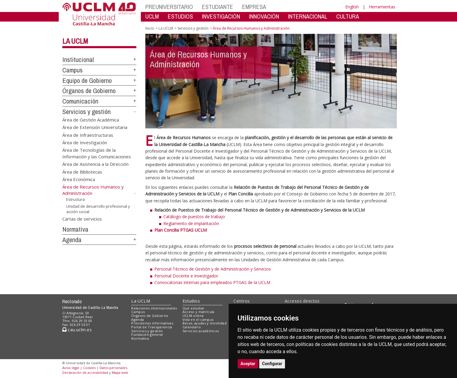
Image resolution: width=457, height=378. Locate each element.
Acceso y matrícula (199, 311)
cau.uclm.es (77, 330)
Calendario (192, 327)
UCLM (152, 16)
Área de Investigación (84, 142)
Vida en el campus (198, 319)
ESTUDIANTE (217, 7)
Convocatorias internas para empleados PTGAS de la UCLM (212, 282)
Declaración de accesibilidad (85, 372)
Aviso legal (70, 367)
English (352, 7)
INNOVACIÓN (264, 16)
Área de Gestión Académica (90, 119)
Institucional (78, 59)
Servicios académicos (201, 331)
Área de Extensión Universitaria (94, 127)
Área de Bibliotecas (82, 171)
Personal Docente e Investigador (186, 276)
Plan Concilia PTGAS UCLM (180, 230)
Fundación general (147, 334)
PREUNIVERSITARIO (169, 7)
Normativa (75, 229)
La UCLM (75, 41)
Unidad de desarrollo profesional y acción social (98, 208)
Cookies (89, 367)
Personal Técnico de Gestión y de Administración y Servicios (212, 269)
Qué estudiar (194, 308)
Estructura (75, 199)
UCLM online (193, 315)
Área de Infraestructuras (87, 135)
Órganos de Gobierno (89, 90)
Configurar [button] (272, 363)
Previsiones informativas (152, 323)
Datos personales (113, 367)
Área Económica (78, 179)
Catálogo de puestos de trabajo (194, 216)
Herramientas (382, 7)
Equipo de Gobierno (87, 80)
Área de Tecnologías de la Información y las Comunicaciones (96, 153)
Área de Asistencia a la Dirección (95, 164)
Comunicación (80, 101)
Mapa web (120, 372)
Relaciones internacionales (154, 308)
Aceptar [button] (248, 363)
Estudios (191, 301)
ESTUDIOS (180, 16)
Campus (72, 70)
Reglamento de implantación (191, 223)
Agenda (72, 239)
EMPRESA (254, 7)
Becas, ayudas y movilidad (205, 323)
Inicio (149, 28)
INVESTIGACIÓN (221, 16)
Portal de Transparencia (151, 327)
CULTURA (347, 16)
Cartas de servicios (82, 219)
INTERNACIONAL (307, 16)
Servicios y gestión (86, 111)
